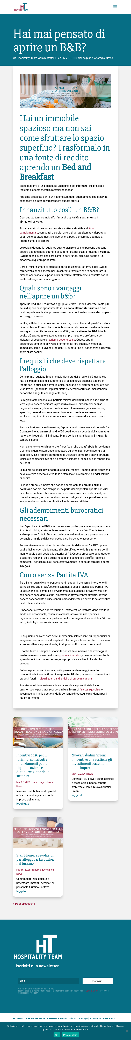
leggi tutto (22, 803)
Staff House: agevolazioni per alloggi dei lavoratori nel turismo (35, 859)
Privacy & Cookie (91, 990)
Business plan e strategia (89, 58)
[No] (126, 1031)
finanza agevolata (90, 689)
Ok (56, 1035)
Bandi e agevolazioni (43, 782)
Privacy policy (70, 1035)
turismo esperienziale (62, 339)
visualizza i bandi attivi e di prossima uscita (66, 678)
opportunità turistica (69, 655)
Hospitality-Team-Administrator (35, 58)
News (109, 58)
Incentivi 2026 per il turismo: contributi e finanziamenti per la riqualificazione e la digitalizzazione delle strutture (32, 765)
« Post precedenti (24, 903)
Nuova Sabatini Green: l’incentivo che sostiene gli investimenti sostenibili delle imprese (92, 761)
